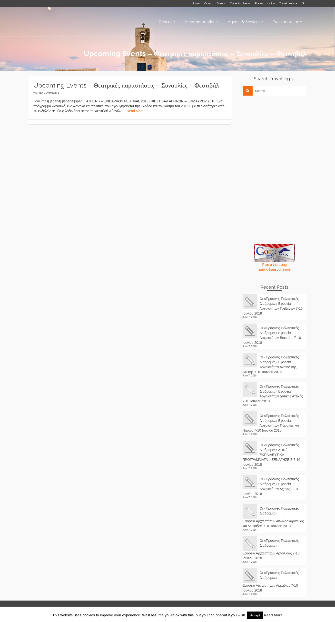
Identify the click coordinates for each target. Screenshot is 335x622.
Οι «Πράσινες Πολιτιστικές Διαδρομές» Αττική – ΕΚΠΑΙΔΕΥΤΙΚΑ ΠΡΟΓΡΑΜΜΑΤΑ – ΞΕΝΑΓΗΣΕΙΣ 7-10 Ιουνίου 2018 (271, 454)
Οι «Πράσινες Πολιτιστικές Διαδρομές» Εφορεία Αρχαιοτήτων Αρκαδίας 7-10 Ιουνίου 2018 (271, 581)
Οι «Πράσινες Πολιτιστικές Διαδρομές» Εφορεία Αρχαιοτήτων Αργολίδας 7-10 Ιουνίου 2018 (271, 549)
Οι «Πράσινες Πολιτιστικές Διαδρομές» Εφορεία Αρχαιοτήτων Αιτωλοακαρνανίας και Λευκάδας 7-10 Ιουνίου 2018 (273, 517)
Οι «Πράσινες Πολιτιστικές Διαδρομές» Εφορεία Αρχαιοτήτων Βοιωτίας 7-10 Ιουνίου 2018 (272, 335)
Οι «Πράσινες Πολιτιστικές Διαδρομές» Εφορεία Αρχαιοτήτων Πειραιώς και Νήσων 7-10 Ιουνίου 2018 (271, 423)
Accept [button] (255, 615)
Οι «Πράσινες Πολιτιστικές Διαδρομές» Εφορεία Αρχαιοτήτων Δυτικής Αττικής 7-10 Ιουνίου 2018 (273, 394)
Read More (135, 111)
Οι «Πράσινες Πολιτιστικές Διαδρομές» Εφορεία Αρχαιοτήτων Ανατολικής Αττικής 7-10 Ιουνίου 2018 (271, 364)
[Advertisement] (279, 133)
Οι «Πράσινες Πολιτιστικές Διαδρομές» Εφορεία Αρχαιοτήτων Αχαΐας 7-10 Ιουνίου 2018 (271, 486)
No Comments (49, 92)
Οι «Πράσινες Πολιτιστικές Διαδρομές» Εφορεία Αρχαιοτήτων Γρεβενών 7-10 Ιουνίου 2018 (273, 306)
